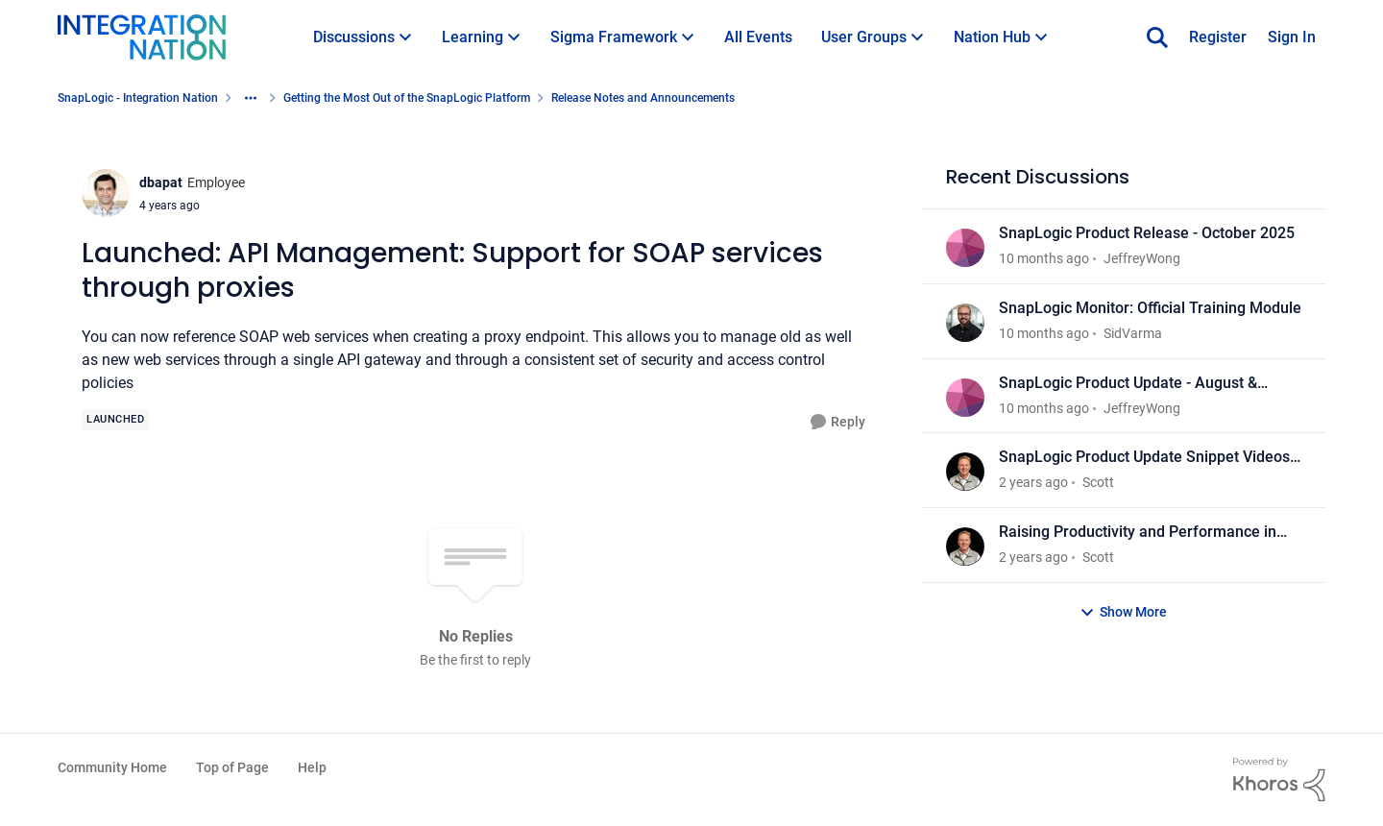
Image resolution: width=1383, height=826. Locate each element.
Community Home (112, 767)
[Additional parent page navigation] (250, 98)
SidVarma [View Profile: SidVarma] (1133, 333)
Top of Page (232, 767)
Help (312, 767)
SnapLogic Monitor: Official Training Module (1150, 308)
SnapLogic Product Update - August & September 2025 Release (1128, 384)
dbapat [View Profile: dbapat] (160, 182)
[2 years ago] (1033, 483)
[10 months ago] (1044, 259)
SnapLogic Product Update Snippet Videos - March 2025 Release (1148, 458)
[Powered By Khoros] (1279, 780)
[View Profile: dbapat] (106, 193)
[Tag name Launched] (115, 419)
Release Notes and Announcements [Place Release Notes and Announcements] (643, 98)
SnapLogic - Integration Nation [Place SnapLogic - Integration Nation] (138, 98)
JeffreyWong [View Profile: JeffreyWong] (1142, 258)
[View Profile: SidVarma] (965, 323)
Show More (1123, 612)
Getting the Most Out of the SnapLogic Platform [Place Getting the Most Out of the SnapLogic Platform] (406, 98)
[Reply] (838, 422)
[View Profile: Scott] (965, 471)
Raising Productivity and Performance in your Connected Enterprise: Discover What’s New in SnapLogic (1148, 532)
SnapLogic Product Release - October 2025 (1147, 233)
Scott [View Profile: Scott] (1098, 482)
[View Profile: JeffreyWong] (965, 248)
